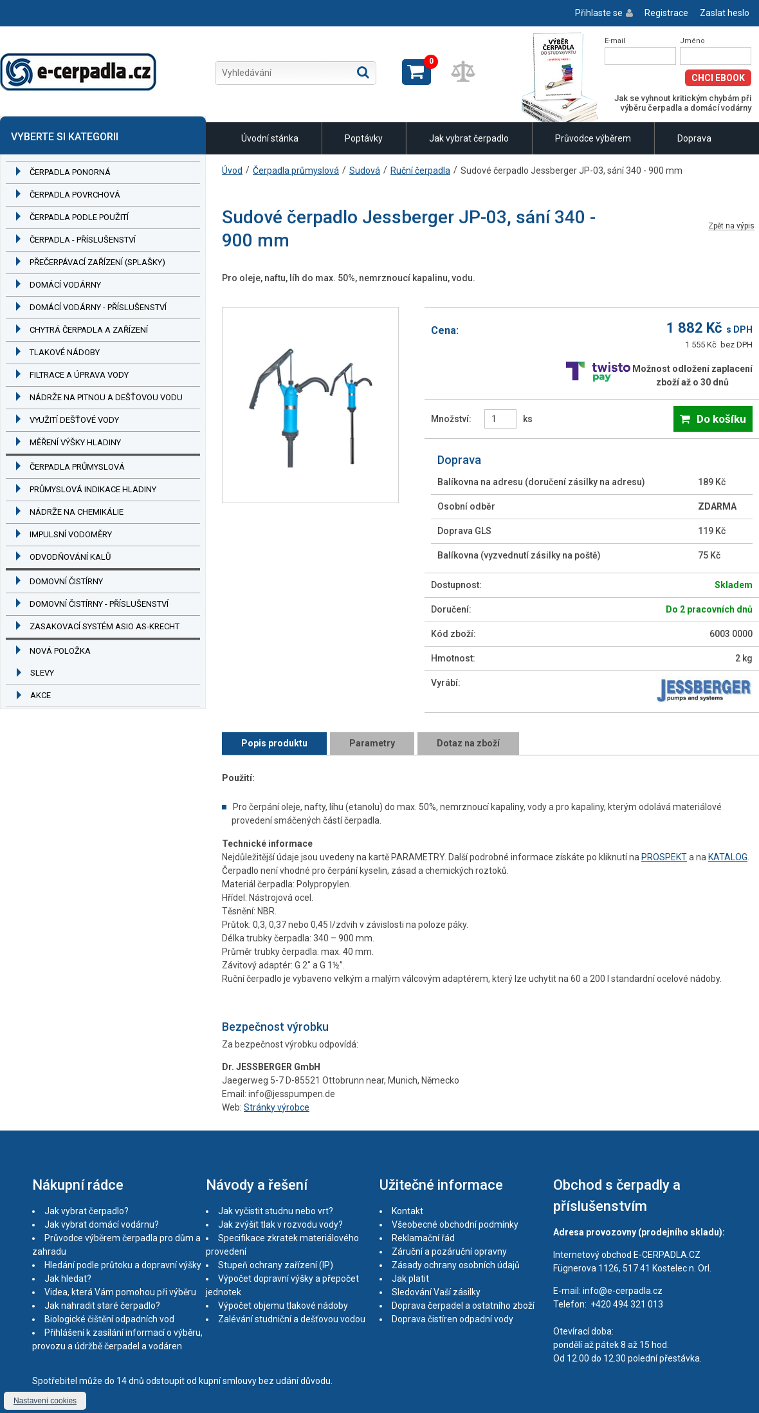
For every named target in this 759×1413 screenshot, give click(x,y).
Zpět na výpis (731, 226)
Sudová (364, 170)
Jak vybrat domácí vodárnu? (101, 1224)
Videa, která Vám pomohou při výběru (120, 1292)
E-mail (615, 41)
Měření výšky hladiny (75, 442)
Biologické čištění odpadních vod (109, 1319)
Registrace (666, 13)
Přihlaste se (599, 13)
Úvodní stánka (269, 138)
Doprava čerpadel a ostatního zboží (463, 1305)
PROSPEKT (664, 857)
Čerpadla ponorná (70, 172)
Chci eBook (718, 78)
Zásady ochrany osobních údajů (456, 1265)
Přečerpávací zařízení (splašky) (97, 262)
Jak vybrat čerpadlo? (86, 1211)
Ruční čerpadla (420, 170)
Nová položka (60, 651)
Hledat (363, 72)
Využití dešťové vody (74, 420)
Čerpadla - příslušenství (83, 240)
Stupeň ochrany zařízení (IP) (275, 1265)
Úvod (232, 170)
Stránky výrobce (276, 1107)
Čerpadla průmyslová (77, 467)
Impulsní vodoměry (71, 534)
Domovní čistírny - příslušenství (99, 604)
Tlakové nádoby (65, 352)
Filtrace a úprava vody (79, 375)
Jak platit (410, 1278)
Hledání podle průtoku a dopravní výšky (122, 1265)
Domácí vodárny (65, 285)
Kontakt (407, 1211)
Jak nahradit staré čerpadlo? (102, 1305)
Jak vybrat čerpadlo (469, 138)
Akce (40, 695)
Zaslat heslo (724, 13)
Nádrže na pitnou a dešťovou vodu (106, 397)
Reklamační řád (423, 1238)
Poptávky (364, 138)
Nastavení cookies (45, 1400)
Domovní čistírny (66, 581)
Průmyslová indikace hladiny (93, 489)
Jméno (692, 41)
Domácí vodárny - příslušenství (98, 307)
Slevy (42, 673)
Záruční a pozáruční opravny (449, 1251)
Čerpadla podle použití (79, 217)
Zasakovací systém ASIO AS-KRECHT (104, 626)
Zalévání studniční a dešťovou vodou (291, 1319)
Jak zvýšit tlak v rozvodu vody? (280, 1224)
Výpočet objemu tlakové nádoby (283, 1305)
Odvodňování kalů (70, 557)
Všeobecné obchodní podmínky (455, 1224)
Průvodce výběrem (593, 138)
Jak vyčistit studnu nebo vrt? (275, 1211)
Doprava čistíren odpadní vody (452, 1319)
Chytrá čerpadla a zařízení (89, 330)
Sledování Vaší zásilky (436, 1292)
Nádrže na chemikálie (76, 512)
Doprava (694, 138)
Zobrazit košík (416, 72)
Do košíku (721, 418)
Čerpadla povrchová (75, 194)
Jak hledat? (67, 1278)
